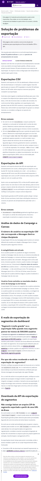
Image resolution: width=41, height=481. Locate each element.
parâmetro (16, 451)
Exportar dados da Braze (32, 11)
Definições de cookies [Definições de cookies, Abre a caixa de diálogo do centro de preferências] (21, 476)
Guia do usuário (5, 11)
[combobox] (23, 5)
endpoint (12, 157)
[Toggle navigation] (37, 5)
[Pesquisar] (14, 5)
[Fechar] (38, 454)
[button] (21, 2)
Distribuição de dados (20, 11)
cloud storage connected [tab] (23, 60)
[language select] (11, 2)
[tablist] (20, 61)
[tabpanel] (20, 140)
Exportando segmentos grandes (11, 353)
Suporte (7, 388)
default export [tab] (7, 60)
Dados (11, 11)
